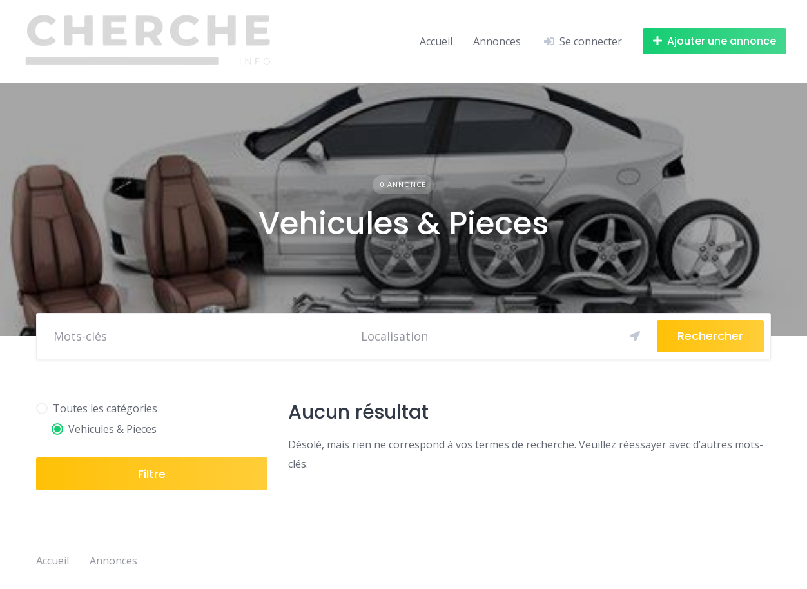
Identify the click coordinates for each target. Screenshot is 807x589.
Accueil (436, 41)
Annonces (498, 41)
